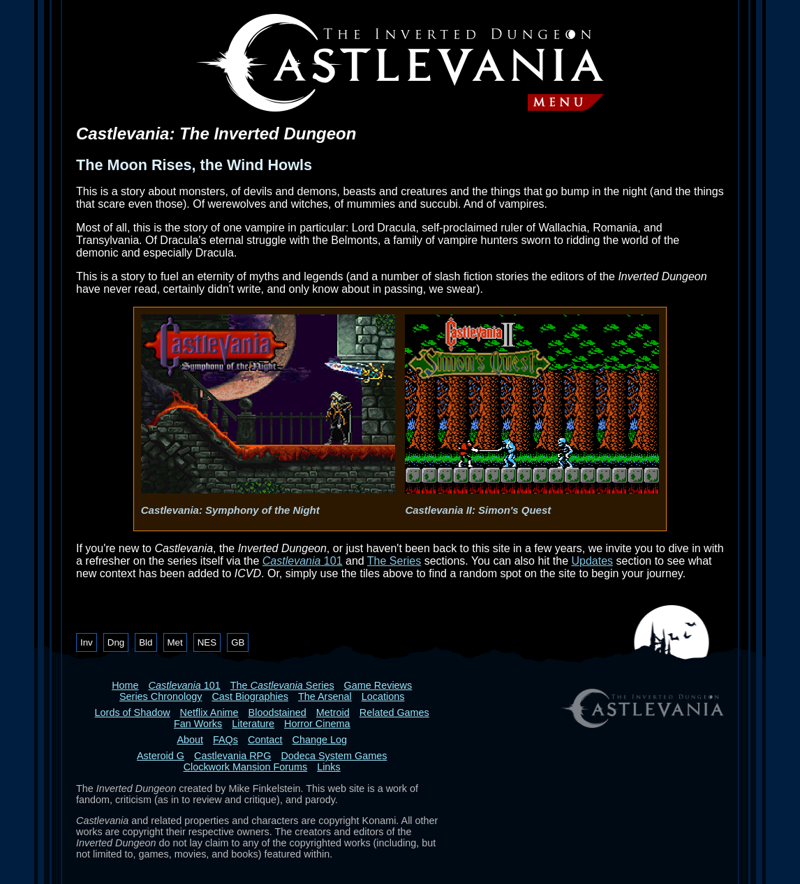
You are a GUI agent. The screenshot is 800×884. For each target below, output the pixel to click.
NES (207, 642)
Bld (145, 642)
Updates (592, 561)
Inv (86, 642)
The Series (394, 561)
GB (237, 642)
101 (302, 561)
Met (175, 642)
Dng (116, 642)
